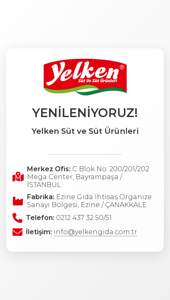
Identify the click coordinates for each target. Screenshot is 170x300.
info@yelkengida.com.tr (95, 232)
